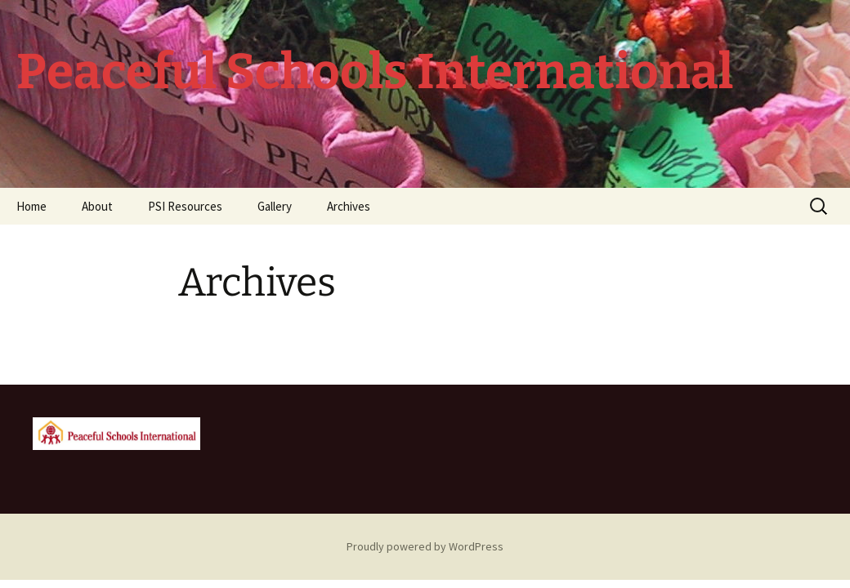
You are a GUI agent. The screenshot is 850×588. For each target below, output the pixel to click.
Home (31, 206)
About (97, 206)
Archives (348, 206)
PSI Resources (185, 206)
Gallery (274, 206)
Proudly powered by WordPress (425, 546)
